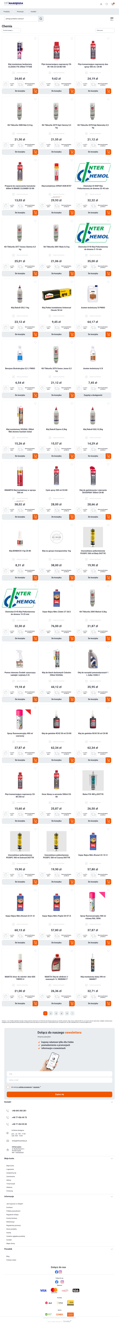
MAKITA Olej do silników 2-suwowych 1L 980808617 (56, 978)
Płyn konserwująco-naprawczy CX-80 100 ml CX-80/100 (57, 65)
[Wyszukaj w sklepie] (21, 18)
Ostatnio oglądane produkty (15, 1236)
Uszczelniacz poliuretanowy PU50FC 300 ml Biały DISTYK (93, 552)
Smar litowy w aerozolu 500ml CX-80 (56, 795)
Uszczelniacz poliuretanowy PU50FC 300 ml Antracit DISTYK (20, 856)
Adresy (8, 1180)
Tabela (23, 30)
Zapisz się (59, 1094)
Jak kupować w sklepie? (14, 1204)
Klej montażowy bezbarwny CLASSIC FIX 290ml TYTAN (20, 65)
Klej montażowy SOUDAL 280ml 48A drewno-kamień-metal (20, 430)
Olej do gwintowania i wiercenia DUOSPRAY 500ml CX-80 (93, 491)
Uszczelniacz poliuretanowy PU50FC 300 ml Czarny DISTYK (56, 856)
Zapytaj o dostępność (93, 395)
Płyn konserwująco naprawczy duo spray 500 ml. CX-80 (93, 65)
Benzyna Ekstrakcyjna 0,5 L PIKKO (20, 368)
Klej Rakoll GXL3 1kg (20, 307)
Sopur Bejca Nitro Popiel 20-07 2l (56, 916)
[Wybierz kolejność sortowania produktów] (11, 30)
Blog (7, 1256)
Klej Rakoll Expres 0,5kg (56, 429)
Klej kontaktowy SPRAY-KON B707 (56, 186)
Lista (28, 30)
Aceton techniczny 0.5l (93, 368)
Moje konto (10, 1166)
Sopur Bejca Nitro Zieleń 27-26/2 (56, 612)
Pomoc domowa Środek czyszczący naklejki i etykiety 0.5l (20, 673)
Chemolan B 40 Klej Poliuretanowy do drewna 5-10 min (93, 248)
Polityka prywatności (13, 1211)
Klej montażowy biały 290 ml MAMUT (93, 978)
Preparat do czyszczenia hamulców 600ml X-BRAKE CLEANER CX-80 (20, 187)
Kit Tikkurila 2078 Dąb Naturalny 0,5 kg (93, 126)
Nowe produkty (11, 1229)
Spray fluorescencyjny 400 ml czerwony (20, 734)
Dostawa (9, 1207)
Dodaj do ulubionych (35, 38)
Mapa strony (10, 1243)
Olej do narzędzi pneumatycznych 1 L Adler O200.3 (93, 673)
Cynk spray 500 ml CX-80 (56, 490)
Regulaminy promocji (13, 1225)
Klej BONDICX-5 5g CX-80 (20, 551)
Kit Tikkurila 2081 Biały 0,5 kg (56, 247)
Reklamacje (10, 1222)
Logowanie (101, 4)
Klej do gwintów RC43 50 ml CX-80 (93, 733)
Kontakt (33, 12)
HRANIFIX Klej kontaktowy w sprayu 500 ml (20, 491)
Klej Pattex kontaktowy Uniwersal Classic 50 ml (56, 308)
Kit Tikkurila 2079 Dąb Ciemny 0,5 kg (56, 126)
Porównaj (9, 1191)
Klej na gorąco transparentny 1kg (56, 551)
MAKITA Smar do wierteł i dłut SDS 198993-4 (20, 978)
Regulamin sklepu (12, 1215)
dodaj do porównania (22, 72)
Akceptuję (14, 1087)
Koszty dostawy (11, 1218)
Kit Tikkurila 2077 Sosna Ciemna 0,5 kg (20, 248)
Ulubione (9, 1187)
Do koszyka (20, 91)
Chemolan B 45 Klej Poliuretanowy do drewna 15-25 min (20, 613)
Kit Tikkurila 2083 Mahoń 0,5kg (93, 612)
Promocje (20, 12)
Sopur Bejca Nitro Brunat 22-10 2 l (93, 855)
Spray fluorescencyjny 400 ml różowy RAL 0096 (93, 917)
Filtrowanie (100, 30)
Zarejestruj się (11, 1173)
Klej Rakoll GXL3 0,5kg (93, 429)
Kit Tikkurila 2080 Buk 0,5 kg (20, 125)
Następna (72, 1013)
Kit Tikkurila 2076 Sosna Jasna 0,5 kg (57, 369)
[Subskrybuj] (59, 1074)
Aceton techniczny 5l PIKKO (93, 307)
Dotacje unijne (11, 1260)
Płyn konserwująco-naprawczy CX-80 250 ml (20, 795)
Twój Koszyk (10, 1184)
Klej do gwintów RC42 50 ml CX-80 (56, 733)
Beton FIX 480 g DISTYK (93, 794)
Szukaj (40, 18)
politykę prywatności (25, 1087)
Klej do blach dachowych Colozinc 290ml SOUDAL (56, 673)
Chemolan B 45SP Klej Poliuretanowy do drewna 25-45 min (93, 187)
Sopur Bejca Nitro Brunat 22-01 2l (20, 916)
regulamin (36, 1087)
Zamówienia (10, 1176)
